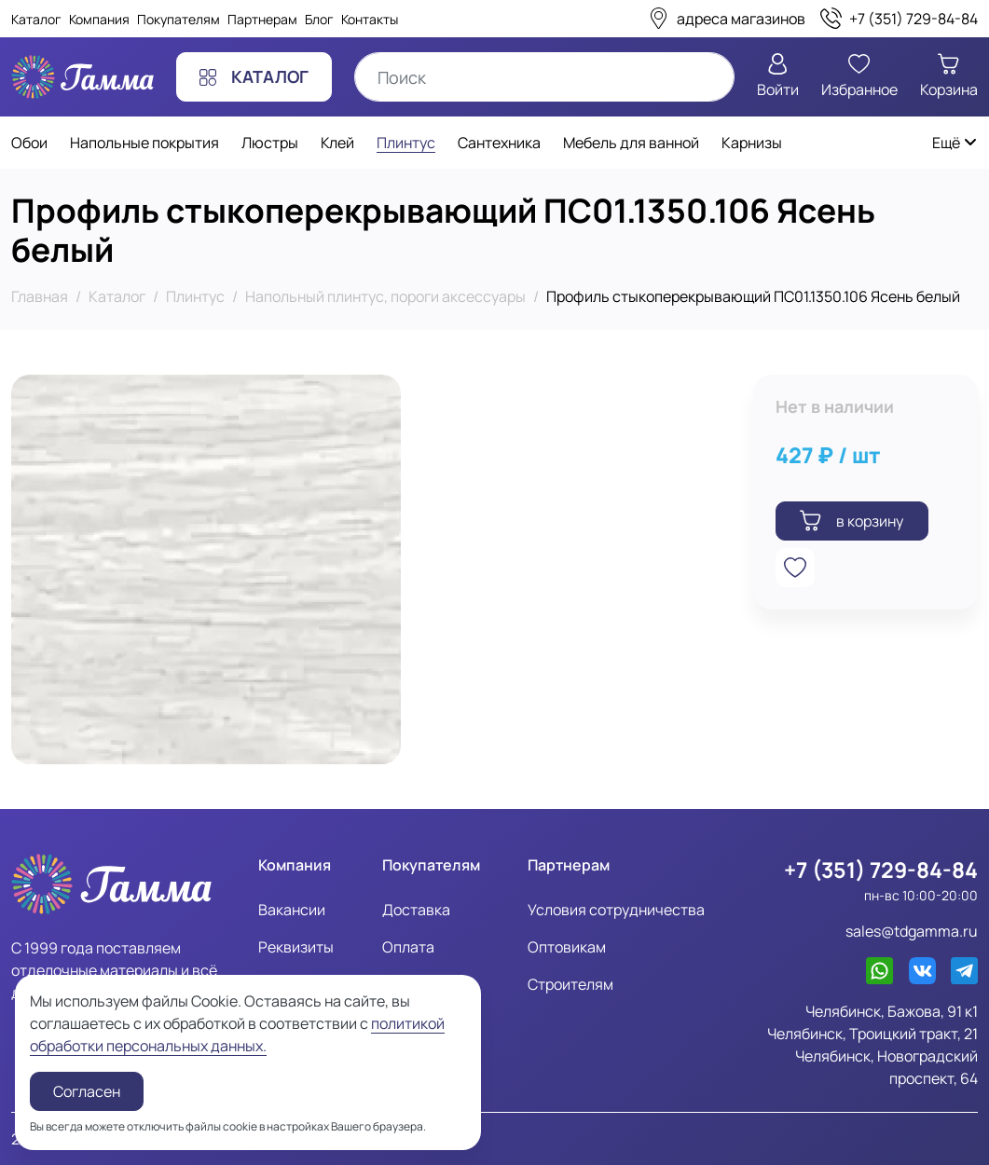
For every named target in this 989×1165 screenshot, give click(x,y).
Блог (319, 19)
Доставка (416, 909)
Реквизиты (296, 947)
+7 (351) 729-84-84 (881, 869)
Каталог (36, 19)
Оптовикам (567, 947)
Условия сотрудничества (616, 909)
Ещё (955, 142)
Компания (99, 19)
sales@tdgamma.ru (911, 931)
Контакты (369, 19)
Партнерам (262, 19)
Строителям (570, 984)
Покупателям (178, 19)
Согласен (86, 1091)
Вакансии (291, 909)
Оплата (408, 947)
